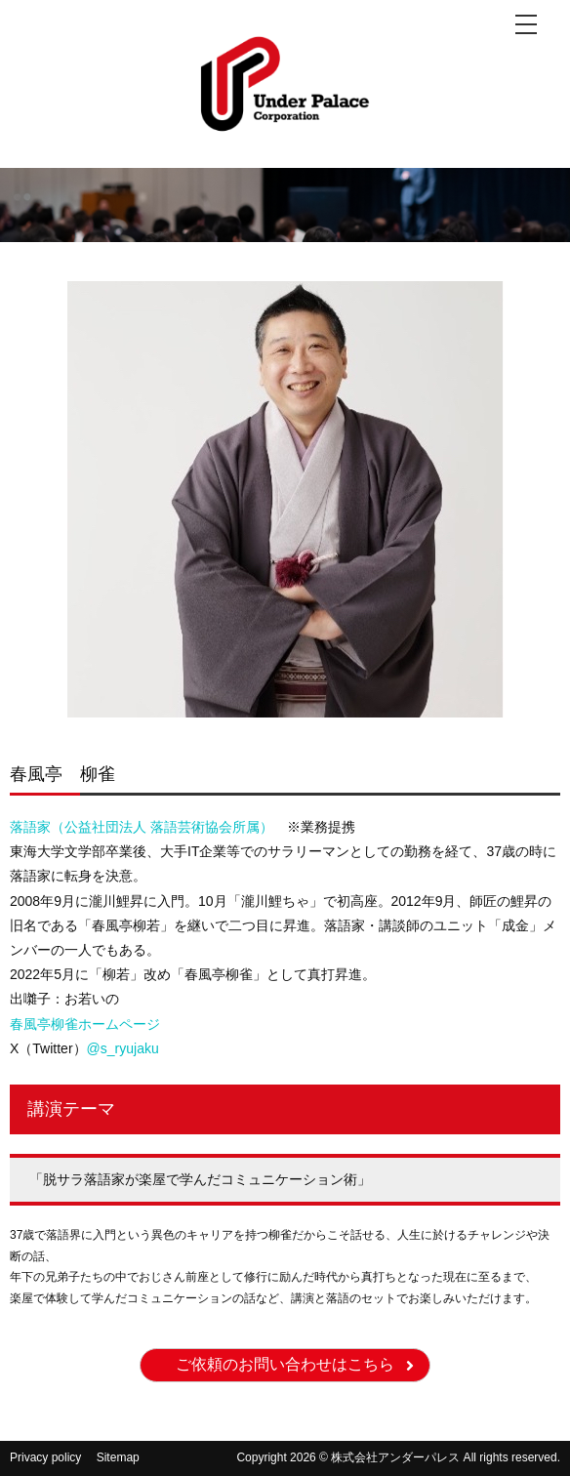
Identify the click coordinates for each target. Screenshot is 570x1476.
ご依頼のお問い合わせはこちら (285, 1364)
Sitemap (118, 1457)
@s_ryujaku (123, 1048)
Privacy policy (45, 1457)
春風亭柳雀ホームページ (85, 1024)
